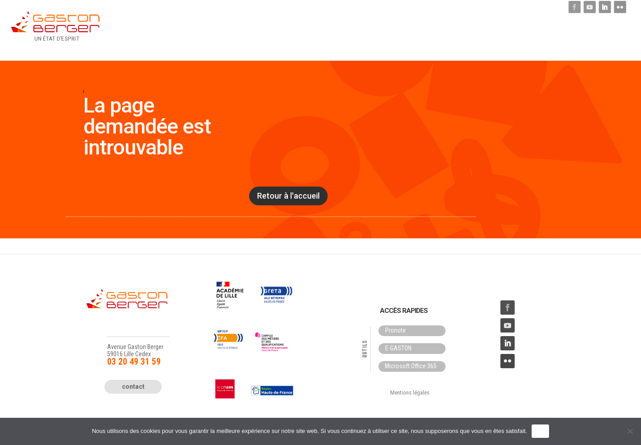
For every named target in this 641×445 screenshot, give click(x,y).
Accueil (397, 31)
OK (540, 431)
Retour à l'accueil (288, 195)
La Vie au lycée (569, 31)
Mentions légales (409, 392)
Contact (617, 31)
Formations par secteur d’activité (478, 31)
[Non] (629, 431)
